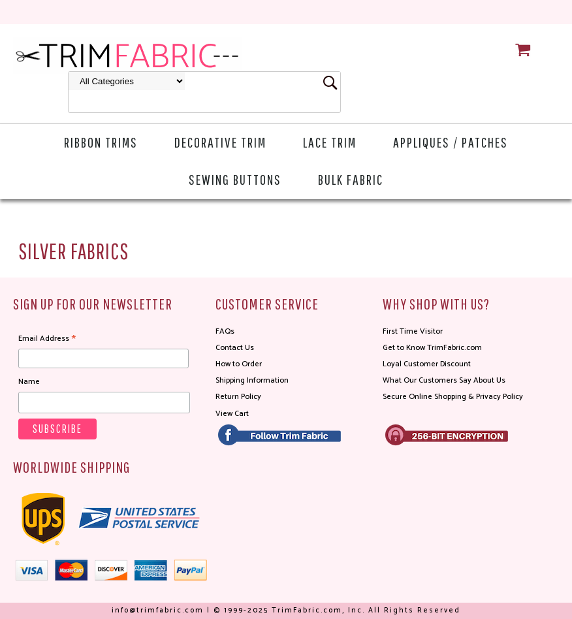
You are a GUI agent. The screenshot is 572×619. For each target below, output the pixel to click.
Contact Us (234, 347)
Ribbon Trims (101, 142)
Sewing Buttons (235, 179)
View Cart (232, 413)
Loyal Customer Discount (427, 364)
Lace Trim (330, 142)
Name (29, 381)
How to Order (238, 364)
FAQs (224, 331)
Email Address (47, 339)
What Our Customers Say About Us (444, 380)
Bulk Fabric (350, 179)
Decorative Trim (220, 142)
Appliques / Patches (450, 142)
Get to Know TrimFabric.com (432, 347)
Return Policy (238, 396)
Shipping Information (252, 380)
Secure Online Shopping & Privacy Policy (453, 396)
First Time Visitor (413, 331)
